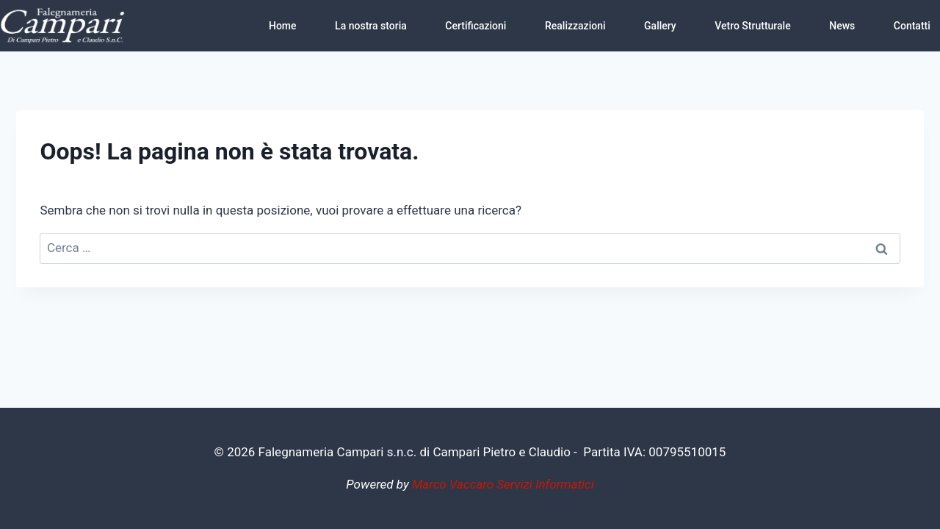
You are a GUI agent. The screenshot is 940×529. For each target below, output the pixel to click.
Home (283, 26)
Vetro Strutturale (752, 26)
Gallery (660, 26)
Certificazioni (475, 26)
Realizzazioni (575, 26)
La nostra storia (371, 26)
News (842, 26)
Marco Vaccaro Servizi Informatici (503, 484)
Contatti (912, 26)
